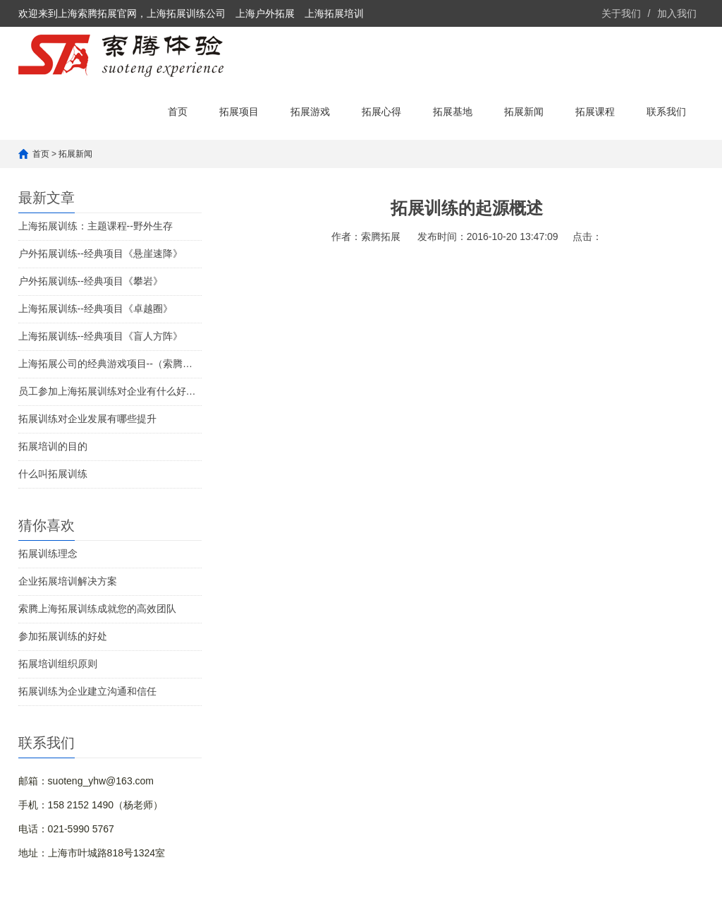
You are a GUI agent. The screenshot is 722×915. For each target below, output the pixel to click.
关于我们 (621, 13)
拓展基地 (452, 111)
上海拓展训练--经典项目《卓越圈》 (95, 308)
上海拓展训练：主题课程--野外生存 (95, 226)
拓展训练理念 (48, 553)
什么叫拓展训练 (52, 473)
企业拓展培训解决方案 (67, 581)
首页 (178, 111)
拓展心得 (381, 111)
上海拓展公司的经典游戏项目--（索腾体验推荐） (110, 363)
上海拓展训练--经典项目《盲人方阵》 (100, 336)
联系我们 (666, 111)
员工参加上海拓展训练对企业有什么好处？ (110, 391)
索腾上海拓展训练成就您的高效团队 (97, 608)
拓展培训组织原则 (57, 663)
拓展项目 (239, 111)
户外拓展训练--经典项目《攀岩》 (90, 281)
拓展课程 (595, 111)
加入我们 (677, 13)
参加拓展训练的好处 (62, 636)
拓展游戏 (310, 111)
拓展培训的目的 (52, 446)
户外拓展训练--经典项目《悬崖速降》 (100, 253)
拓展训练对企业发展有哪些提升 (87, 418)
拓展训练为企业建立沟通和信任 (87, 691)
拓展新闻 (524, 111)
